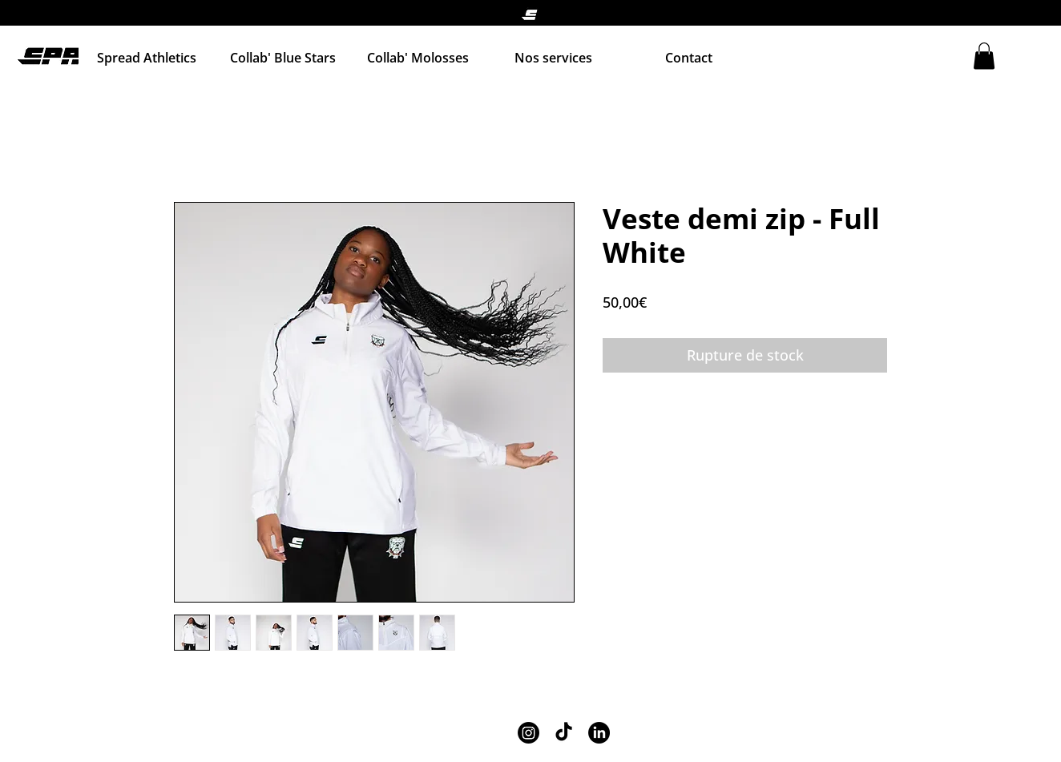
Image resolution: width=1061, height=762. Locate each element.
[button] (984, 55)
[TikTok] (564, 733)
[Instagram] (528, 733)
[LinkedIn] (599, 733)
